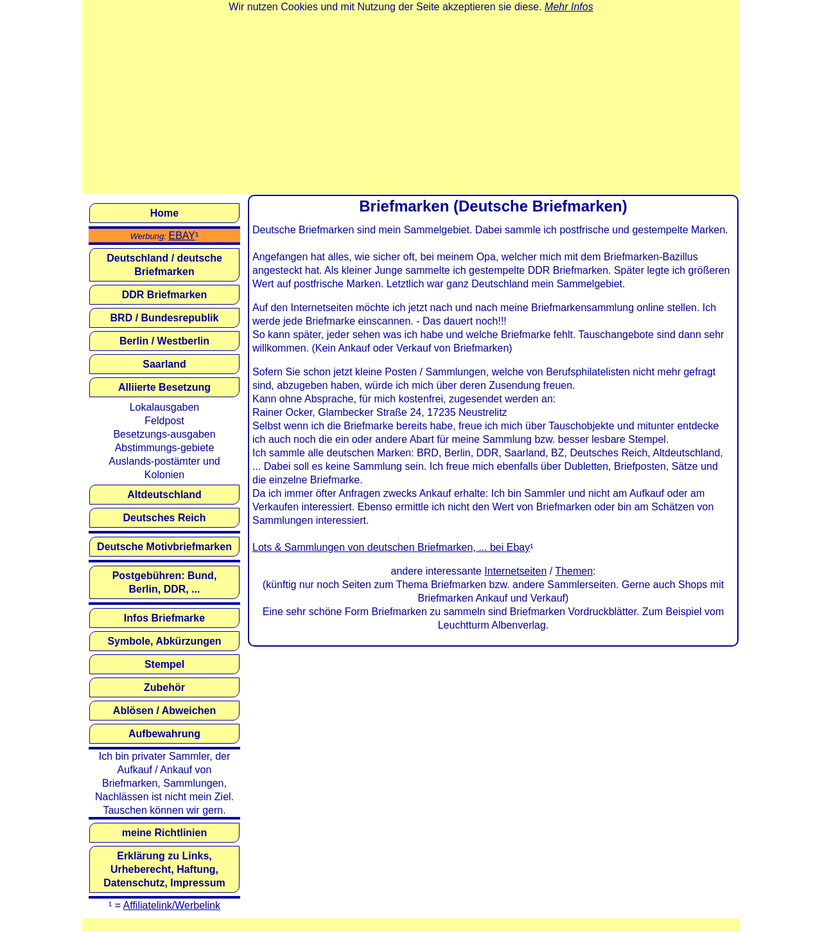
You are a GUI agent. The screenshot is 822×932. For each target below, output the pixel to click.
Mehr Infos (569, 6)
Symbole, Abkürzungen (164, 641)
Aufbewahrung (164, 733)
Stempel (164, 664)
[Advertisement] (411, 103)
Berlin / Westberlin (164, 341)
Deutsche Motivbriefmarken (164, 546)
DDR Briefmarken (164, 294)
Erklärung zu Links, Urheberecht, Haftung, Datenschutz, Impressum (164, 869)
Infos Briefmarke (164, 618)
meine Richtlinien (164, 832)
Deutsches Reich (164, 517)
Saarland (164, 364)
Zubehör (164, 687)
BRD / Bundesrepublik (164, 317)
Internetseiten (515, 571)
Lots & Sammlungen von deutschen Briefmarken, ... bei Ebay (391, 547)
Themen (574, 571)
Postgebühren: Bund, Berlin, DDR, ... (164, 582)
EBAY (181, 235)
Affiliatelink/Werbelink (171, 905)
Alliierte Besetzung (164, 387)
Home (164, 213)
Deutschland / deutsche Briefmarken (164, 265)
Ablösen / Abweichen (164, 710)
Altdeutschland (164, 494)
